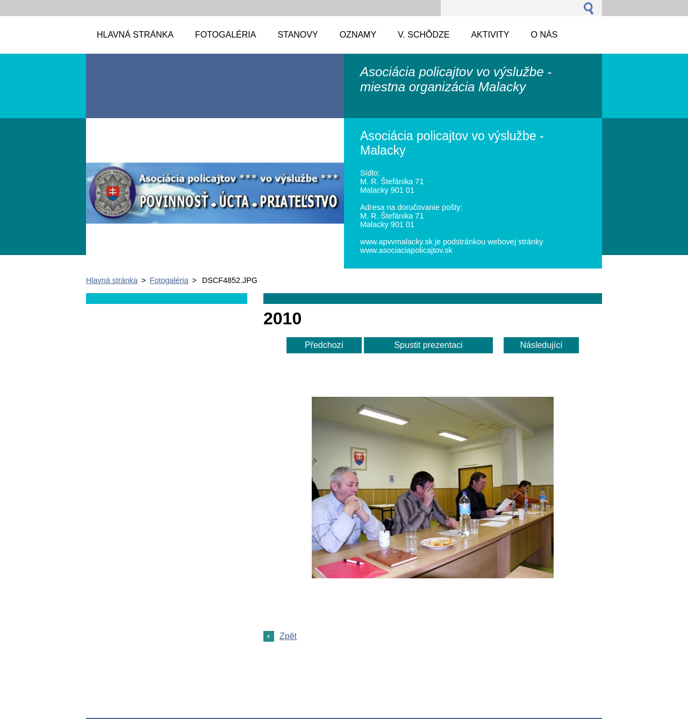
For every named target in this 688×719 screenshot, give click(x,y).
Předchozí (324, 345)
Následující (541, 345)
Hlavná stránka (112, 280)
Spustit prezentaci (428, 345)
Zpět (288, 636)
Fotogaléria (168, 280)
